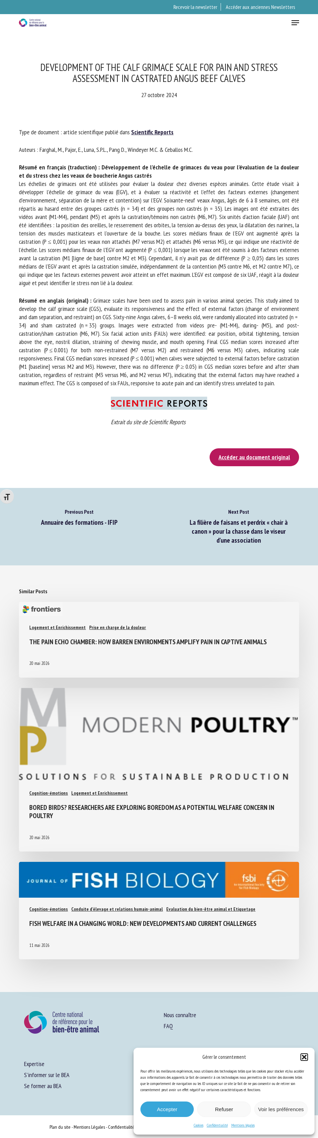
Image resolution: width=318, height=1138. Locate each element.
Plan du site (60, 1127)
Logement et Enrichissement (57, 627)
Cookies (198, 1125)
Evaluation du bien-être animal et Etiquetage (210, 909)
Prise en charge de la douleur (117, 627)
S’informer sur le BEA (47, 1075)
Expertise (34, 1064)
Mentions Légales (89, 1127)
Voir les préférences (281, 1109)
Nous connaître (180, 1015)
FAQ (168, 1026)
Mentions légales (243, 1125)
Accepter (167, 1109)
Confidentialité (217, 1125)
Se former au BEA (43, 1086)
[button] (304, 1057)
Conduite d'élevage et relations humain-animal (117, 909)
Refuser (224, 1109)
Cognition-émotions (48, 793)
